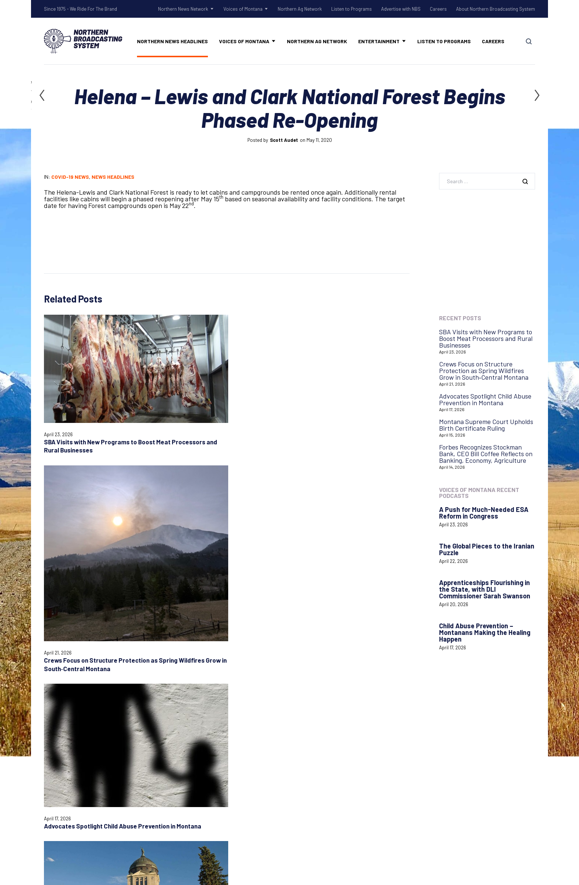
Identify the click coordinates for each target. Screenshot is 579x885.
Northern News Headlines (172, 41)
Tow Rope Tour (198, 763)
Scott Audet (284, 140)
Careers (438, 9)
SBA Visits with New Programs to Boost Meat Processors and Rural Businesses (485, 338)
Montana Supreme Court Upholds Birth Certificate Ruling (361, 383)
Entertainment (379, 41)
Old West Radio (198, 744)
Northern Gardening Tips (212, 734)
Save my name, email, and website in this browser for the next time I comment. (126, 594)
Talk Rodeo (192, 753)
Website (304, 568)
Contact (306, 732)
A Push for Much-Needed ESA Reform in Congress (483, 512)
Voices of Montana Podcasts (216, 787)
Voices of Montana (243, 9)
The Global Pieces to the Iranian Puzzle (486, 549)
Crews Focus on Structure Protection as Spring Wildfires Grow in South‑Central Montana (175, 425)
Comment (56, 513)
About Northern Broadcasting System (495, 9)
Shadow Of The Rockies (210, 725)
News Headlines (113, 177)
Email (175, 568)
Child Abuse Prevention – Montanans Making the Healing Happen (484, 632)
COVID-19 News (70, 177)
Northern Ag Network (300, 9)
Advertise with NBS (401, 9)
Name (50, 568)
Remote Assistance (322, 751)
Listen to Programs (351, 9)
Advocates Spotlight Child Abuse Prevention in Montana (485, 399)
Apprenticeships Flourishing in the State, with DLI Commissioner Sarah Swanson (484, 589)
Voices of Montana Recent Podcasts (479, 492)
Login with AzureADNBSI (456, 729)
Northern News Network (183, 9)
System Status (315, 741)
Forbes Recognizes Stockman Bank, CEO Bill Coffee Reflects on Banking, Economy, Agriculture (485, 453)
